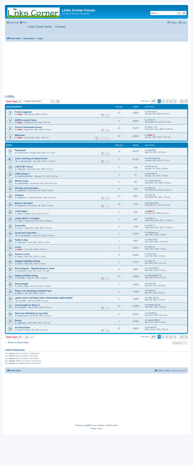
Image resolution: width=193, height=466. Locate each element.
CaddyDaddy (23, 183)
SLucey (150, 254)
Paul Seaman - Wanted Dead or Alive (34, 268)
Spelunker (151, 233)
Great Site (20, 225)
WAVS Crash (22, 181)
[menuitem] (23, 23)
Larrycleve (21, 308)
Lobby (9, 96)
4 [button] (170, 101)
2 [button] (163, 101)
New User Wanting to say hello (31, 313)
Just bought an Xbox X (27, 305)
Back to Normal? (24, 203)
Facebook (20, 150)
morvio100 (21, 271)
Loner (18, 247)
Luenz (20, 228)
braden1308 (152, 320)
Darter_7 (151, 127)
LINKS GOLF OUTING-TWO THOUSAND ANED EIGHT (44, 298)
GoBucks (21, 169)
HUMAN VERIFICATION (27, 261)
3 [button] (167, 101)
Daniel (150, 284)
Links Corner (22, 153)
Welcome (20, 135)
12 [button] (181, 101)
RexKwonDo (152, 305)
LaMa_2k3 (151, 298)
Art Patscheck (22, 327)
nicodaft (150, 313)
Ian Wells (21, 278)
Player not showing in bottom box (33, 291)
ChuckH (150, 112)
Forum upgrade (23, 112)
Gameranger (21, 284)
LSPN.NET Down (24, 167)
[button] (153, 101)
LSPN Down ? (22, 174)
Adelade (19, 195)
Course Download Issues (28, 127)
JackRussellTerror (25, 176)
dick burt (151, 167)
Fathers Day (21, 240)
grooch (20, 330)
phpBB (87, 426)
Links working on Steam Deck (31, 158)
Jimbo (149, 120)
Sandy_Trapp (23, 286)
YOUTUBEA (21, 211)
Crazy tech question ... (27, 233)
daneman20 (26, 161)
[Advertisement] (96, 67)
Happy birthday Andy (26, 275)
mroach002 (26, 236)
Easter (18, 320)
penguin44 (151, 203)
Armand (150, 327)
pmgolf (150, 150)
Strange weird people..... (28, 188)
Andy (19, 114)
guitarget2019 (153, 275)
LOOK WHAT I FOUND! (27, 218)
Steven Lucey (22, 254)
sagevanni (21, 191)
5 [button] (174, 101)
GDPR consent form (26, 120)
